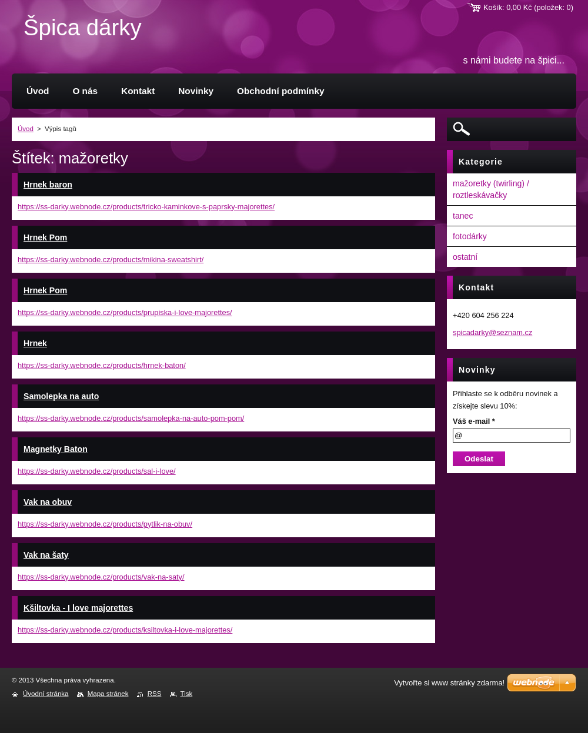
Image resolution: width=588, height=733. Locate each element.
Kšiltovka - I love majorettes (78, 607)
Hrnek (35, 343)
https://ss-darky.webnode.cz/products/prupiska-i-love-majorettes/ (125, 312)
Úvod (26, 128)
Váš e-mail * (474, 421)
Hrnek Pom (45, 237)
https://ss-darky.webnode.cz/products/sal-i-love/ (97, 471)
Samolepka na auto (61, 396)
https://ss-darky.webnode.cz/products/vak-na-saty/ (101, 577)
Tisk (187, 693)
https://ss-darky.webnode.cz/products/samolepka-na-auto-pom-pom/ (131, 418)
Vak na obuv (48, 502)
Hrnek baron (48, 184)
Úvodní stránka (45, 693)
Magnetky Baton (56, 449)
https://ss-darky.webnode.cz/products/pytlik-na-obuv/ (105, 524)
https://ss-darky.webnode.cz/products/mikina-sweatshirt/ (110, 259)
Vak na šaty (46, 555)
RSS (155, 693)
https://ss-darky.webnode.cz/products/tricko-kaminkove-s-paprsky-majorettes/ (146, 206)
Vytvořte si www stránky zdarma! (449, 682)
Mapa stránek (108, 693)
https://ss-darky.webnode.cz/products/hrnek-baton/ (102, 365)
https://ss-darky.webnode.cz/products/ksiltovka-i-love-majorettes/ (125, 629)
